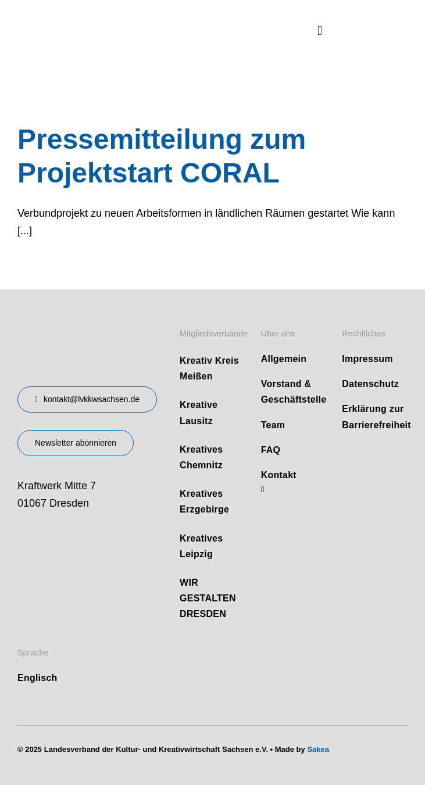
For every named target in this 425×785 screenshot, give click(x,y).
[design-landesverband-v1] (72, 323)
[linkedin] (263, 489)
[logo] (104, 17)
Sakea (318, 749)
